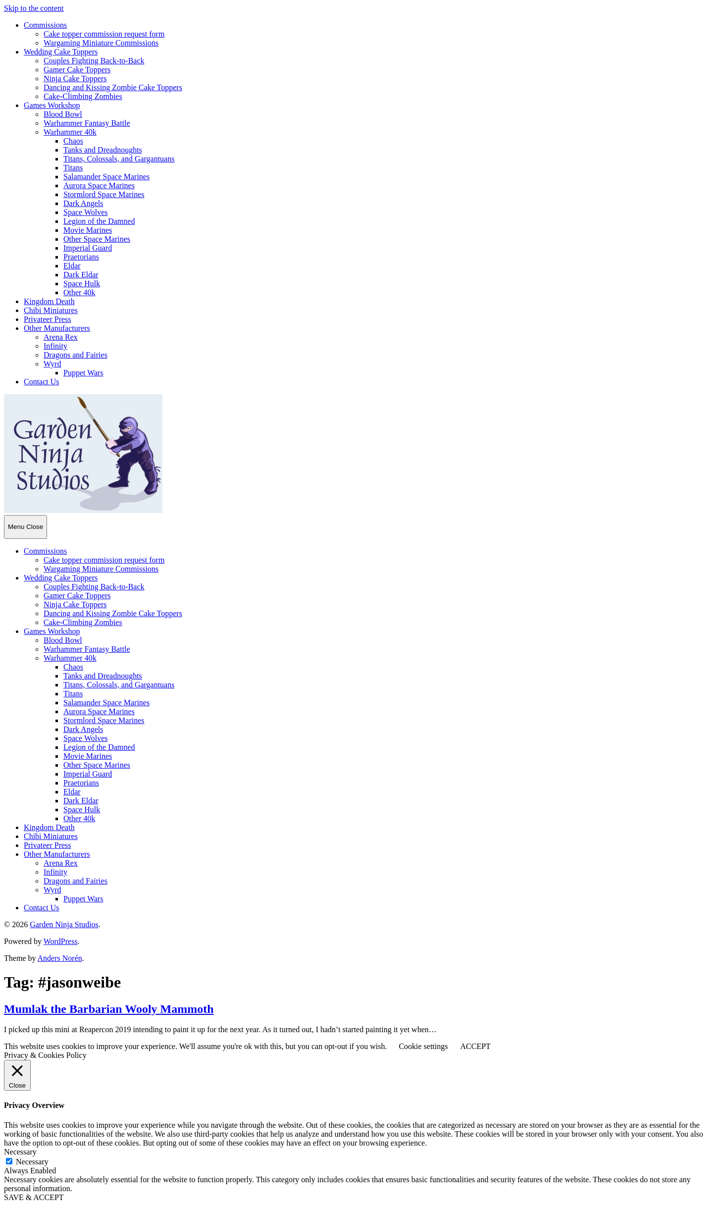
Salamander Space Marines (106, 176)
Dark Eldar (81, 274)
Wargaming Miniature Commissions (101, 43)
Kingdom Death (49, 301)
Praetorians (81, 257)
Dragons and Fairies (75, 355)
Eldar (72, 266)
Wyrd (52, 364)
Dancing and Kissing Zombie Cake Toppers (113, 87)
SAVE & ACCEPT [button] (34, 1197)
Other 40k (79, 292)
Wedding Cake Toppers (61, 52)
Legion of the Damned (99, 221)
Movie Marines (87, 230)
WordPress (61, 941)
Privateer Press (47, 319)
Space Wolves (85, 212)
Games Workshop (52, 105)
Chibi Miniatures (51, 310)
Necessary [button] (20, 1152)
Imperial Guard (87, 248)
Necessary (32, 1161)
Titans (73, 167)
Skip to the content (33, 8)
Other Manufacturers (57, 328)
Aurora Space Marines (99, 185)
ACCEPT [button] (475, 1046)
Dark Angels (83, 203)
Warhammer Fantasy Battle (87, 123)
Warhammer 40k (70, 132)
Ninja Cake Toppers (75, 78)
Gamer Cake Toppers (77, 69)
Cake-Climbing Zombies (83, 96)
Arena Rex (61, 337)
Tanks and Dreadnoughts (102, 150)
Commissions (45, 25)
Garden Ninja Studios (64, 924)
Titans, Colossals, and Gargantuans (118, 159)
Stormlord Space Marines (104, 194)
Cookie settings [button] (423, 1046)
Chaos (73, 141)
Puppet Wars (83, 372)
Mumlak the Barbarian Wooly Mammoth (109, 1008)
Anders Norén (60, 958)
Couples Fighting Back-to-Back (94, 60)
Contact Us (41, 381)
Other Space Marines (96, 239)
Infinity (55, 346)
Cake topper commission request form (104, 34)
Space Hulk (81, 283)
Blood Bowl (63, 114)
